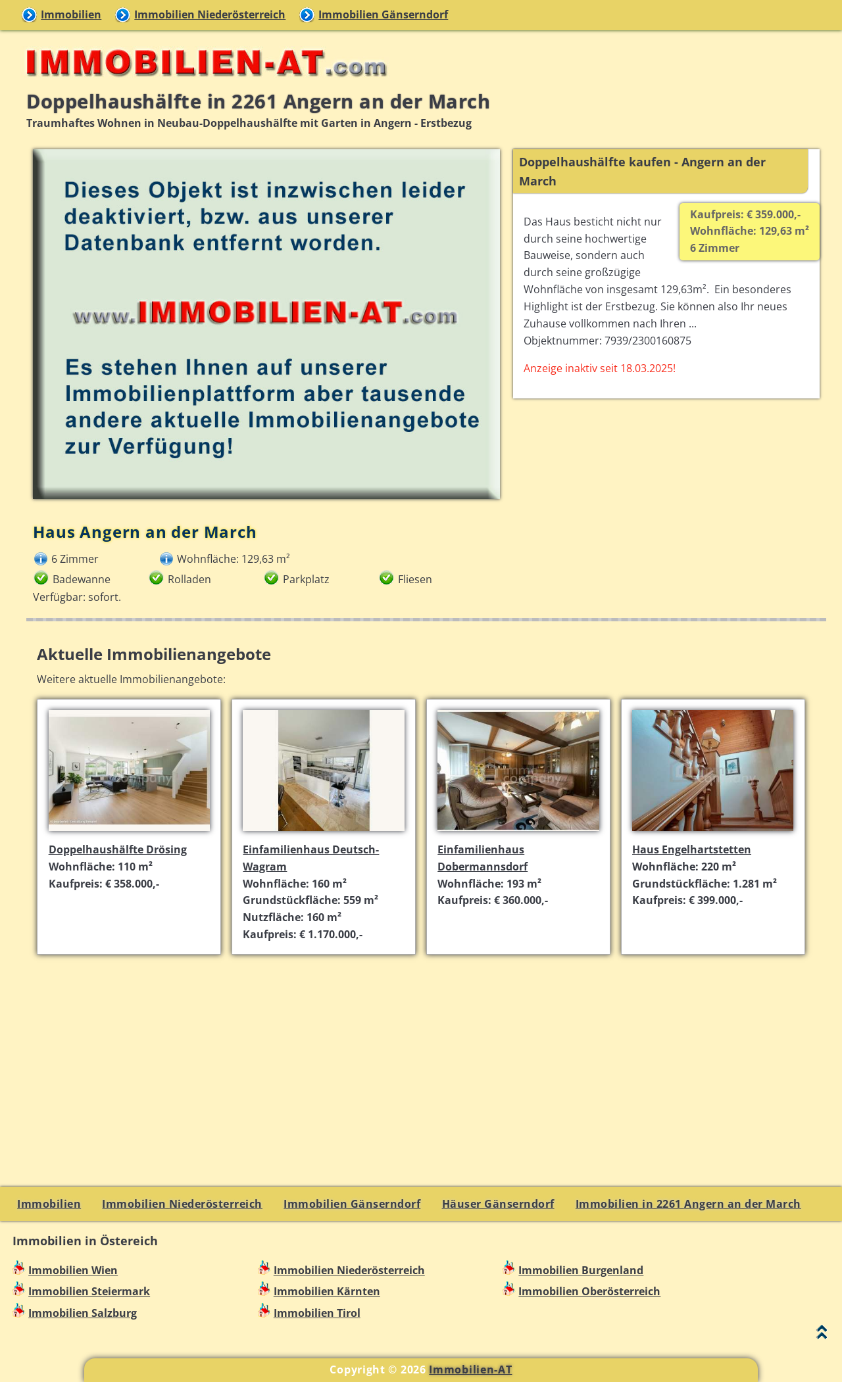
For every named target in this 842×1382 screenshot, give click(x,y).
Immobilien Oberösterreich (589, 1291)
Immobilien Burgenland (580, 1270)
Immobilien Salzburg (82, 1313)
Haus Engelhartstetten (691, 849)
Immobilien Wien (73, 1270)
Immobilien (71, 14)
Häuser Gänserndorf (498, 1204)
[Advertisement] (426, 1057)
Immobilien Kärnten (327, 1291)
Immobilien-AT (470, 1369)
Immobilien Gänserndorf (383, 14)
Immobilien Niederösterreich (209, 14)
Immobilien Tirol (317, 1313)
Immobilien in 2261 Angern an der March (688, 1204)
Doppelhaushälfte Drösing (118, 849)
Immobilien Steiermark (89, 1291)
